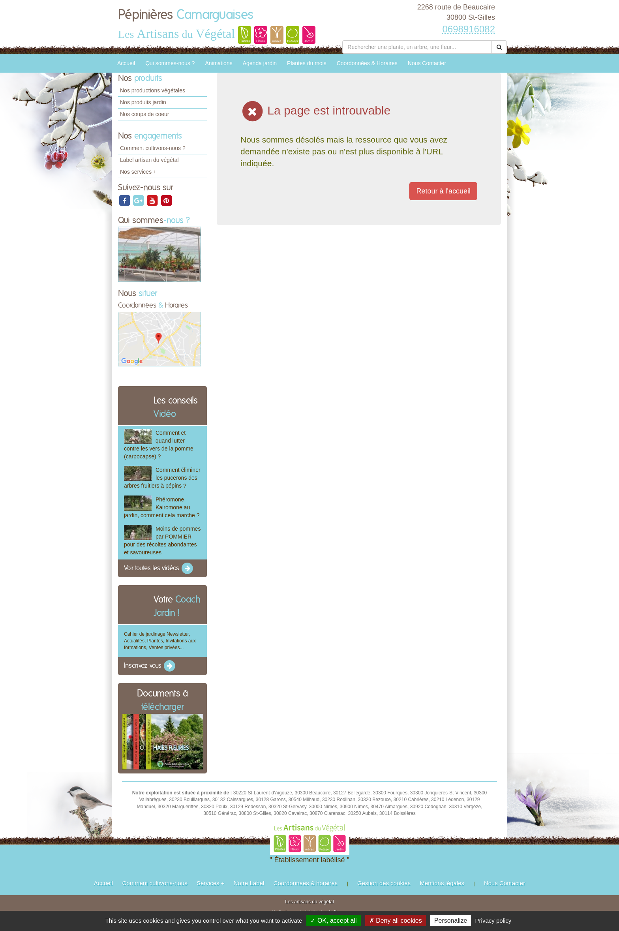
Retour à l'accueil (443, 191)
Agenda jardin (260, 63)
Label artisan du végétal (149, 160)
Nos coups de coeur (144, 114)
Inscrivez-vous (150, 666)
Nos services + (138, 172)
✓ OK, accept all (333, 920)
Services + (210, 883)
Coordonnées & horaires (306, 883)
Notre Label (249, 883)
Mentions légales (442, 883)
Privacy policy (493, 920)
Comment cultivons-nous (155, 883)
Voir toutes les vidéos (159, 568)
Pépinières (185, 15)
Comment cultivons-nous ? (153, 148)
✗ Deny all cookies (395, 920)
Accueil (126, 63)
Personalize (450, 920)
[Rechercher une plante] (417, 47)
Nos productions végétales (152, 90)
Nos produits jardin (143, 102)
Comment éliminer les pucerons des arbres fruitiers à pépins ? (162, 478)
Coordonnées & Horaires (367, 63)
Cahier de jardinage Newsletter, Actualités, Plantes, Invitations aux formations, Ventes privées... (160, 640)
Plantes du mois (306, 63)
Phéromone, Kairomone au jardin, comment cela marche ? (161, 507)
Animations (218, 63)
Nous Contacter (427, 63)
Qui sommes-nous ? (170, 63)
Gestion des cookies (384, 883)
